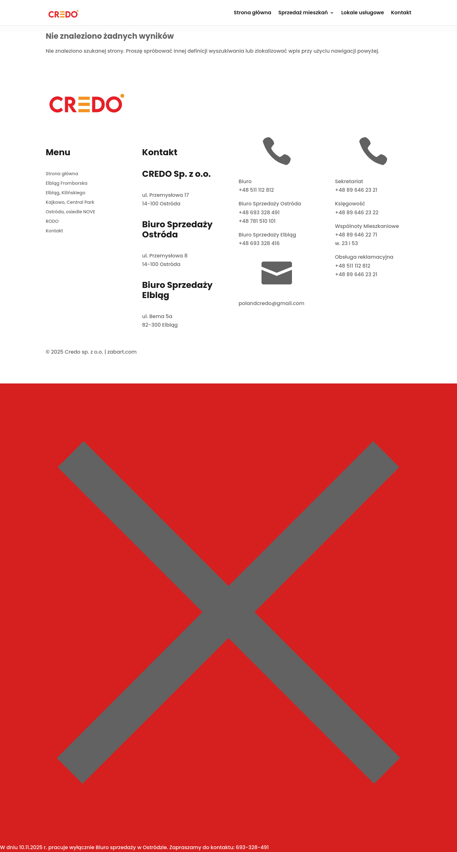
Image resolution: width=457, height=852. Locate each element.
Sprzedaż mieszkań (303, 13)
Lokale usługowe (362, 13)
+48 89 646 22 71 (356, 234)
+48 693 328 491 (259, 212)
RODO (52, 221)
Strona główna (252, 13)
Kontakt (401, 13)
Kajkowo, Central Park (70, 202)
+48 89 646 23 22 (356, 212)
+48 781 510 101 (257, 221)
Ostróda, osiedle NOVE (70, 212)
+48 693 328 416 (259, 243)
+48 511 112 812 (256, 190)
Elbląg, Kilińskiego (65, 193)
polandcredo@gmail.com (272, 303)
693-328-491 (252, 847)
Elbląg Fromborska (66, 183)
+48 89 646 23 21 (356, 190)
